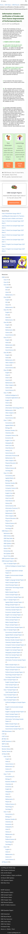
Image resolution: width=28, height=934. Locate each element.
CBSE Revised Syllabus (7, 902)
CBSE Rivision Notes (6, 897)
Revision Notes (6, 749)
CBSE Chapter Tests (6, 900)
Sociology (8, 470)
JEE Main (4, 739)
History (7, 450)
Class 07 (6, 337)
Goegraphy (8, 496)
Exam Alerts (20, 172)
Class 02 (6, 282)
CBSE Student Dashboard (8, 870)
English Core (8, 440)
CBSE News (8, 5)
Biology (7, 428)
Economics (8, 438)
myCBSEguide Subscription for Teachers (13, 216)
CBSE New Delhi (8, 538)
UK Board (4, 754)
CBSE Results (15, 5)
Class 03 (6, 285)
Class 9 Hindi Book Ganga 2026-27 (11, 213)
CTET (3, 734)
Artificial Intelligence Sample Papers (15, 566)
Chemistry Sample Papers (12, 610)
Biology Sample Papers (11, 605)
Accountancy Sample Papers (13, 632)
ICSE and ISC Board (6, 873)
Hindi (6, 292)
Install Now (20, 165)
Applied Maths (9, 425)
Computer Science (10, 435)
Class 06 (6, 322)
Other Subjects (9, 362)
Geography (8, 443)
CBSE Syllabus (7, 543)
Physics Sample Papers (11, 625)
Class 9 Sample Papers (10, 700)
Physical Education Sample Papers (14, 667)
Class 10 (14, 172)
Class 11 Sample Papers (10, 600)
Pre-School (5, 746)
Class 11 (6, 420)
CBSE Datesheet (5, 914)
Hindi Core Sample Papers (12, 617)
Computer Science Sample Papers (14, 645)
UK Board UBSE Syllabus (7, 878)
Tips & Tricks (13, 175)
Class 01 (6, 280)
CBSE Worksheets (7, 731)
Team (13, 929)
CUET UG (4, 736)
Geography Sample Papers (12, 652)
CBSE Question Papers (8, 558)
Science (7, 332)
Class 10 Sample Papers (10, 563)
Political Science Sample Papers (14, 627)
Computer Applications (11, 398)
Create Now (8, 165)
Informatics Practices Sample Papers (15, 660)
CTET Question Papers (7, 880)
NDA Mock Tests (5, 883)
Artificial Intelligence (11, 395)
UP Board (4, 862)
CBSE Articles (7, 536)
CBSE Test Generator (6, 919)
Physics (7, 465)
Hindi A (7, 377)
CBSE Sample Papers (7, 561)
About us (3, 929)
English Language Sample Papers (14, 580)
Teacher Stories (6, 751)
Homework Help (5, 926)
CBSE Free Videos (5, 924)
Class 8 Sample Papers (10, 695)
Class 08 (6, 352)
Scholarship (7, 551)
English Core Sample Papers (13, 615)
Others (5, 548)
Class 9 (6, 847)
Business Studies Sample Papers (14, 607)
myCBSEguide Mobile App (8, 868)
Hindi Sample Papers (11, 685)
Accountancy (9, 423)
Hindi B (7, 380)
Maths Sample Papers (11, 592)
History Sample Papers (11, 620)
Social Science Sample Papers (13, 597)
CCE (5, 177)
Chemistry (8, 433)
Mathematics (9, 295)
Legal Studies (9, 511)
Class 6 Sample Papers (10, 680)
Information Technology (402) (13, 408)
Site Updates (5, 175)
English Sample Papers (11, 682)
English (7, 287)
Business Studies (10, 430)
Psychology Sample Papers (12, 675)
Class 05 (6, 310)
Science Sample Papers (11, 594)
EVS (6, 290)
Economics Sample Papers (12, 612)
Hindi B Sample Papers (11, 585)
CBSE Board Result (6, 916)
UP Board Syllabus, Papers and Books (11, 875)
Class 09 (6, 370)
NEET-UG (4, 744)
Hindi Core (8, 445)
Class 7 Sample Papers (10, 690)
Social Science (9, 335)
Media (8, 929)
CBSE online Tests (6, 921)
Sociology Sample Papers (12, 677)
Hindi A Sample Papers (11, 582)
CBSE (3, 277)
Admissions (7, 533)
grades (9, 177)
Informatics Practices (11, 455)
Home (1, 5)
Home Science (9, 453)
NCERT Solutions (6, 741)
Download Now (14, 202)
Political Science (9, 468)
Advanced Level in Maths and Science (12, 218)
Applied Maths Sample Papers (13, 602)
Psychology (8, 526)
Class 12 (6, 473)
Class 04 (6, 297)
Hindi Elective (9, 448)
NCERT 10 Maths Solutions (8, 905)
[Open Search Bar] (26, 1)
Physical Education (10, 463)
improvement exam (16, 177)
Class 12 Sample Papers (10, 630)
